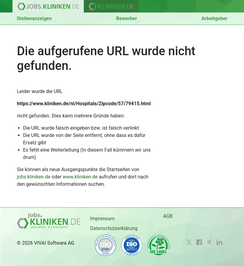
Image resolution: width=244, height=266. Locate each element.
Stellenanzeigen (34, 18)
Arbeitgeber (214, 18)
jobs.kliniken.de (34, 177)
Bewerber (126, 18)
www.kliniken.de (80, 177)
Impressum (102, 218)
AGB (167, 216)
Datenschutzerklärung (113, 228)
